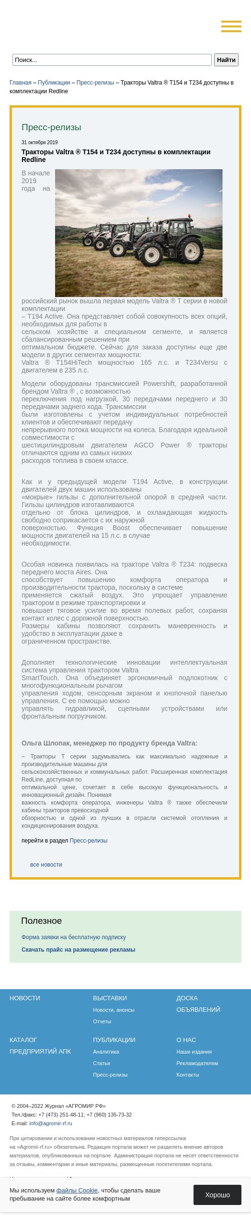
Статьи (101, 1063)
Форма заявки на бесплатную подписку (74, 937)
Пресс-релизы (95, 82)
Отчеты (102, 1021)
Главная (21, 82)
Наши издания (194, 1052)
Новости (25, 998)
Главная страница (54, 39)
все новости (46, 864)
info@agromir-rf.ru (50, 1123)
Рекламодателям (197, 1063)
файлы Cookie (77, 1190)
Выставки (110, 998)
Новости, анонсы (114, 1010)
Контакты (187, 1075)
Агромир (71, 22)
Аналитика (106, 1052)
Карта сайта (79, 39)
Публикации (54, 82)
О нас (186, 1039)
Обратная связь (66, 39)
